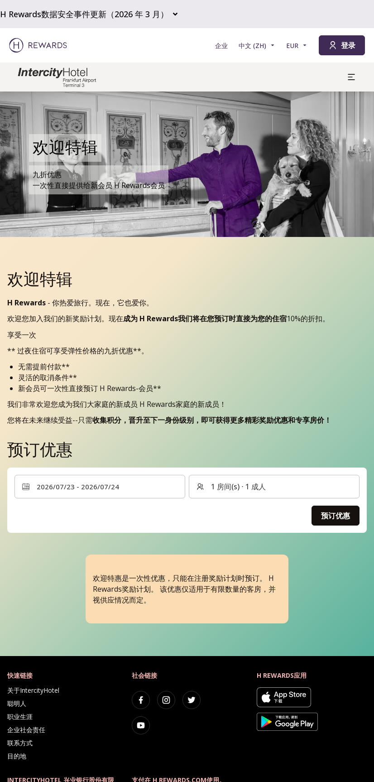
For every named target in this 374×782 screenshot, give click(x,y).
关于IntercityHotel (33, 690)
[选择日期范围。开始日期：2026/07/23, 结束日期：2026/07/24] (99, 486)
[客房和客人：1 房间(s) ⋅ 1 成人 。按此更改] (274, 486)
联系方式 (20, 743)
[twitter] (191, 700)
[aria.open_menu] (351, 77)
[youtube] (141, 725)
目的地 (16, 756)
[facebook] (141, 700)
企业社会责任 (26, 729)
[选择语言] (257, 45)
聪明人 (16, 703)
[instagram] (166, 700)
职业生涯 (20, 716)
